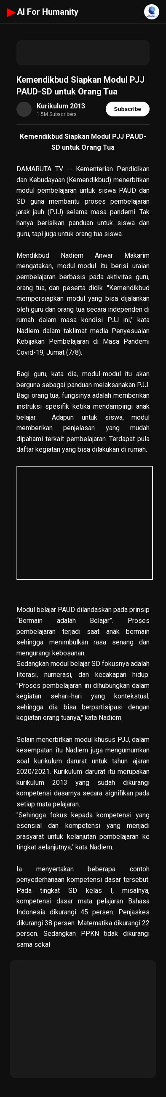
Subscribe (127, 109)
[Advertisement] (83, 52)
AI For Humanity (42, 11)
